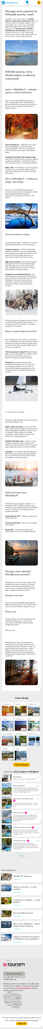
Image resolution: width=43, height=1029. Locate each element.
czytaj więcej (17, 879)
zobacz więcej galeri (21, 765)
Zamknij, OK (21, 1023)
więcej (21, 855)
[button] (39, 3)
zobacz (34, 988)
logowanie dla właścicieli (14, 974)
